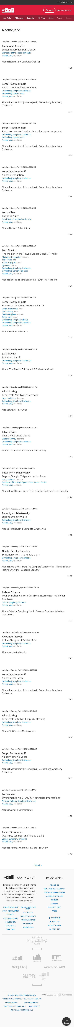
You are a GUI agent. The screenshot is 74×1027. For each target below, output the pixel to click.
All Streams (19, 18)
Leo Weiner (8, 794)
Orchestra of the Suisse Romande (16, 53)
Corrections (11, 1002)
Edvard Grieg (9, 391)
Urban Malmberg (9, 398)
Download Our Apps (28, 908)
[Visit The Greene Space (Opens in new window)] (54, 976)
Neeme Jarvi (7, 55)
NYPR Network (64, 2)
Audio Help (28, 923)
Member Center (64, 10)
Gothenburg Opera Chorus (13, 93)
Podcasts (28, 912)
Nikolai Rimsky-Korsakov (16, 551)
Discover (69, 18)
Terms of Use (8, 999)
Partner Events (10, 918)
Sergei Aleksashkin (10, 308)
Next (37, 865)
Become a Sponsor (54, 896)
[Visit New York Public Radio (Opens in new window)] (37, 940)
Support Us (28, 927)
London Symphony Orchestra (14, 839)
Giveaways (11, 926)
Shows (51, 18)
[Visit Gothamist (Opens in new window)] (37, 958)
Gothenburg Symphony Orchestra (16, 90)
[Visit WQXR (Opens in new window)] (19, 967)
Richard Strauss (11, 592)
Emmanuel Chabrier (13, 46)
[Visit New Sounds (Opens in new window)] (54, 967)
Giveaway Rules (31, 1002)
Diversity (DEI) (54, 907)
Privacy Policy (22, 999)
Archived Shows (28, 916)
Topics (59, 18)
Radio (9, 18)
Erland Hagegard (9, 262)
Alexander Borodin (12, 636)
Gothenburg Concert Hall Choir (15, 271)
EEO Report (34, 1006)
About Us (54, 885)
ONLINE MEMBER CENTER (54, 892)
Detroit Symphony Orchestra (14, 602)
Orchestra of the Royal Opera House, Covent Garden (24, 482)
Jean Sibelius (9, 250)
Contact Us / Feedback (54, 889)
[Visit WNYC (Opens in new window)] (17, 958)
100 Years (41, 18)
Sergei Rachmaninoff (14, 83)
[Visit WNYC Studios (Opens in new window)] (56, 958)
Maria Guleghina (9, 314)
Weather (11, 929)
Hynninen (6, 265)
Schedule (30, 18)
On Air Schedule (10, 907)
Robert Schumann (12, 832)
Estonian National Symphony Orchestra (18, 801)
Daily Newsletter (10, 911)
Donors (54, 900)
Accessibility (35, 999)
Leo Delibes (8, 212)
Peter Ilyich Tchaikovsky (16, 472)
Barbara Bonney (9, 439)
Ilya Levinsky (7, 311)
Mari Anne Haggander (11, 257)
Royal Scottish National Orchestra (16, 219)
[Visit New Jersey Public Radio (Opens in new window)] (19, 976)
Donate (49, 10)
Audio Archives (28, 920)
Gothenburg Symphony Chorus (15, 319)
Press (54, 911)
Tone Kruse (7, 259)
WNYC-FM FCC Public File (15, 1006)
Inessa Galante (8, 479)
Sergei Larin (7, 317)
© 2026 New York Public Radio (22, 995)
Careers (54, 903)
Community (10, 922)
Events (10, 914)
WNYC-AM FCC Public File (22, 1010)
